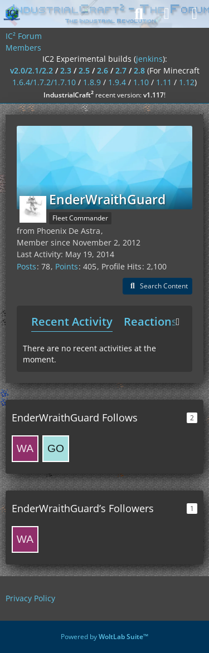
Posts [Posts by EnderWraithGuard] (26, 266)
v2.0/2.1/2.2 (31, 70)
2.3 (65, 70)
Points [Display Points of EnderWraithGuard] (66, 266)
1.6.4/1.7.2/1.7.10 (44, 82)
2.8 (139, 70)
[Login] (166, 14)
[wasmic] (25, 448)
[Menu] (194, 14)
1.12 (187, 82)
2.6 (102, 70)
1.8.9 (92, 82)
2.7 (121, 70)
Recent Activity (72, 321)
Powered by (104, 636)
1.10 (141, 82)
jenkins (149, 58)
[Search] (139, 14)
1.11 (164, 82)
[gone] (55, 448)
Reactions (150, 321)
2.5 (84, 70)
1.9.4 (117, 82)
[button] (157, 286)
